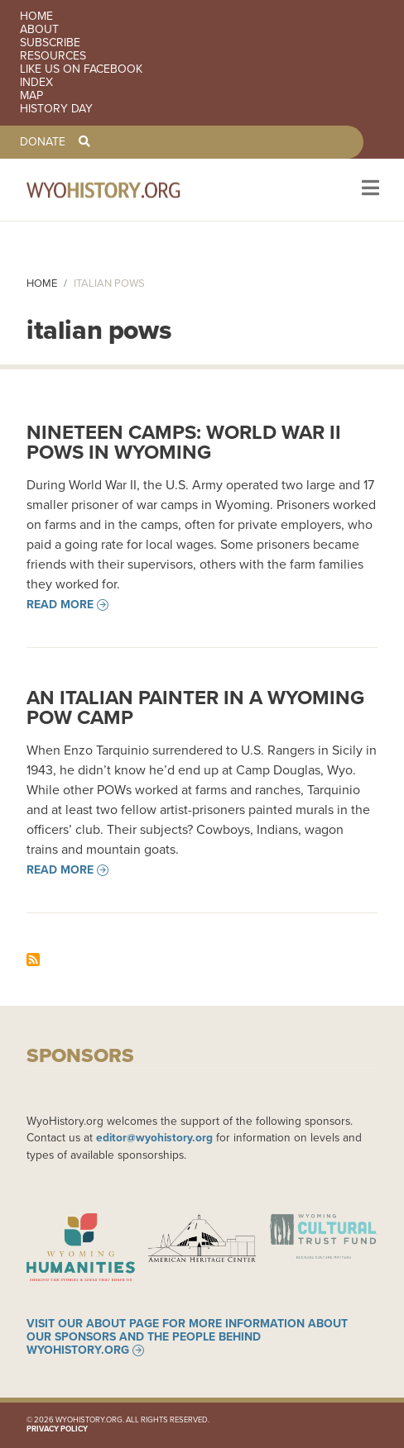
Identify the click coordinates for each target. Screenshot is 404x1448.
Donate (42, 142)
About (39, 29)
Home (36, 16)
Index (36, 82)
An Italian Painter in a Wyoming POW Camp (195, 707)
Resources (53, 56)
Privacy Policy (57, 1429)
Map (31, 95)
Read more (60, 605)
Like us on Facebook (81, 69)
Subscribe (50, 43)
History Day (56, 109)
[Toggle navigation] (369, 189)
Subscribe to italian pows (33, 959)
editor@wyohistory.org (154, 1137)
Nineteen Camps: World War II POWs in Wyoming (183, 442)
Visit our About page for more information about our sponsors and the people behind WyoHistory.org (187, 1337)
